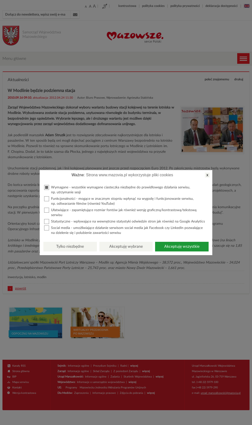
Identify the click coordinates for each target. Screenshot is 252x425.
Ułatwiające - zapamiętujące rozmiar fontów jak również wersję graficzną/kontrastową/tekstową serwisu (120, 212)
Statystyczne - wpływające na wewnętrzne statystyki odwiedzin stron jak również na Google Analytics (124, 221)
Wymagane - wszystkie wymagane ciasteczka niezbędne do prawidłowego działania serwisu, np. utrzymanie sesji (117, 189)
